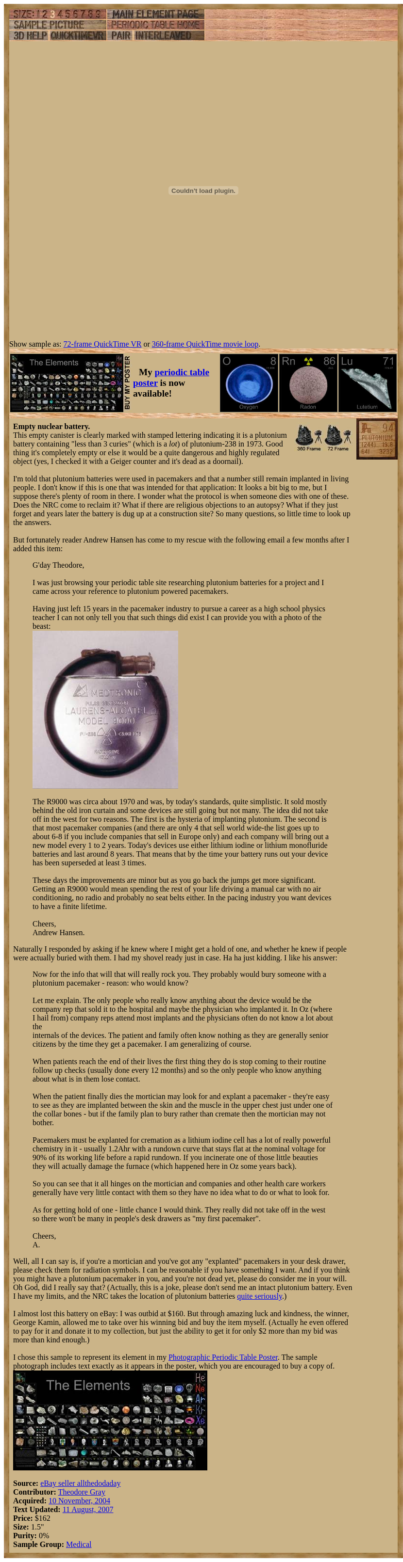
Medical (78, 1544)
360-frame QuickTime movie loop (205, 344)
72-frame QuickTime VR (103, 344)
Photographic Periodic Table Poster (223, 1357)
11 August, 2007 (88, 1509)
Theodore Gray (81, 1492)
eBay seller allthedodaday (80, 1483)
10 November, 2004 (79, 1501)
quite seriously (259, 1296)
